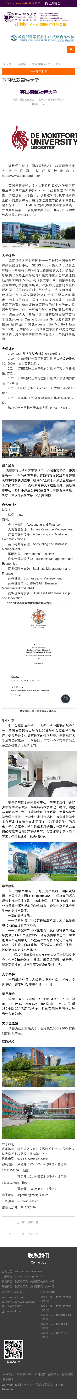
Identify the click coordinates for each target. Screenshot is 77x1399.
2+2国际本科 (24, 1374)
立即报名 (54, 3)
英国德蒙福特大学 (41, 64)
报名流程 (67, 1374)
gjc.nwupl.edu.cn (11, 1311)
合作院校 (21, 64)
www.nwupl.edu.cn (12, 1297)
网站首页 (8, 1374)
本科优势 (40, 1374)
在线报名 (8, 1379)
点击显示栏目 (38, 71)
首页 (8, 64)
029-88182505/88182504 (29, 1271)
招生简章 (53, 1374)
